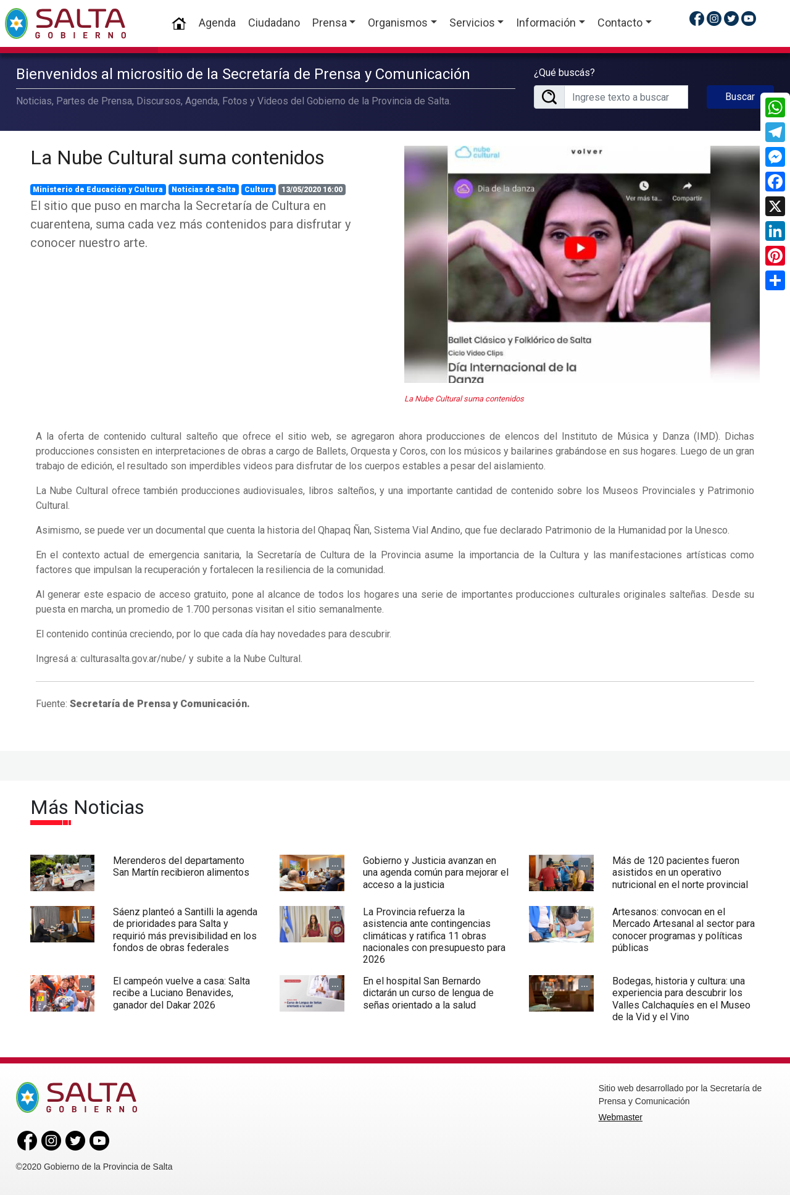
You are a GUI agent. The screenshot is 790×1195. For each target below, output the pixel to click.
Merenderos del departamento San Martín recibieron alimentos (181, 866)
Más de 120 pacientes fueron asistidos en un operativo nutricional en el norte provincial (680, 872)
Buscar (740, 97)
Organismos (398, 22)
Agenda (217, 22)
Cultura (258, 189)
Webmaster (620, 1117)
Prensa (329, 22)
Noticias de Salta (204, 189)
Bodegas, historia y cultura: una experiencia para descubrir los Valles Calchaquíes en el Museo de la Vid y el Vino (681, 999)
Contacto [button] (619, 22)
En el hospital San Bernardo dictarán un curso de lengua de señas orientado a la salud (428, 992)
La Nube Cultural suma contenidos (177, 157)
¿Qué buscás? (564, 72)
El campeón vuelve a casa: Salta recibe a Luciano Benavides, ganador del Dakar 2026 (181, 992)
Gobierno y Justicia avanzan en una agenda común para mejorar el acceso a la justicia (436, 872)
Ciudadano (274, 22)
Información (546, 22)
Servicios (472, 22)
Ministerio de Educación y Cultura (98, 189)
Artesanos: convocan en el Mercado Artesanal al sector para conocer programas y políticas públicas (683, 930)
